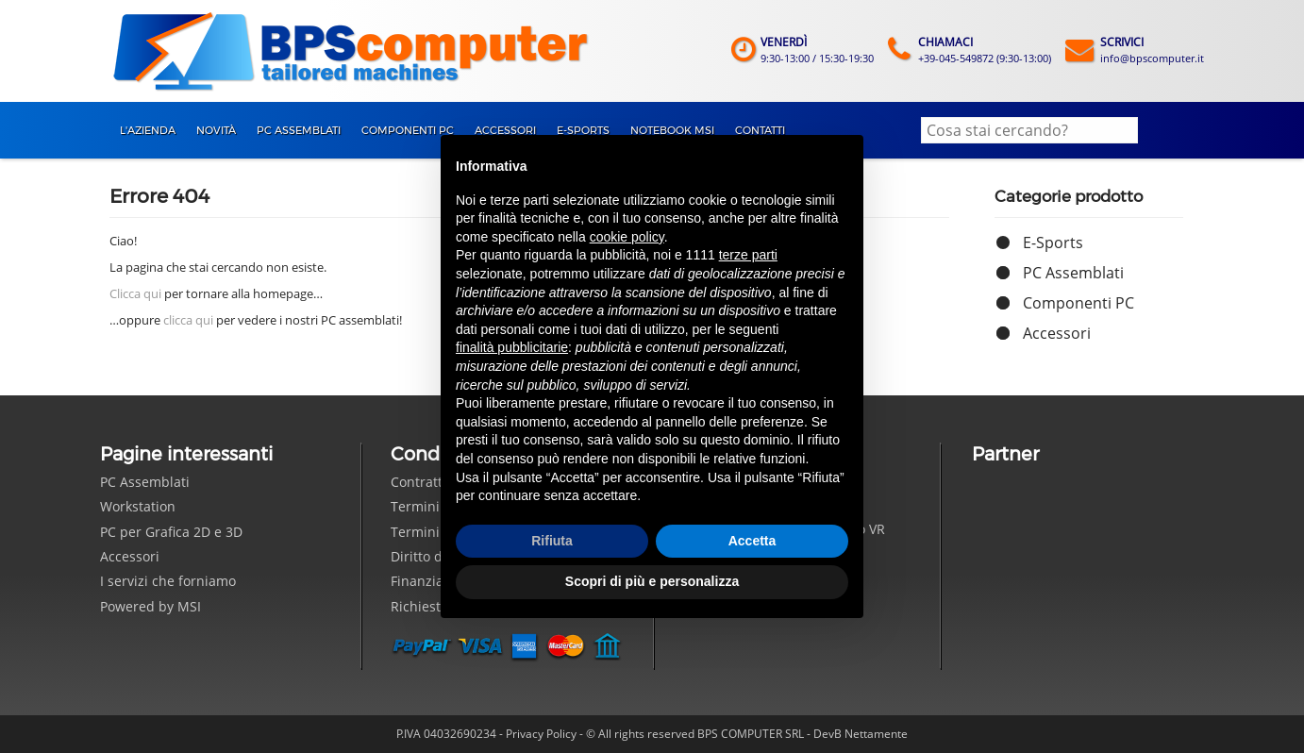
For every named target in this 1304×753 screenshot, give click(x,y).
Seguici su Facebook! (700, 645)
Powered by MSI (150, 606)
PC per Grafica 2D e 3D (171, 532)
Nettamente (876, 734)
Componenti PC (1078, 303)
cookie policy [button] (627, 236)
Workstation (138, 506)
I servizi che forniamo (168, 581)
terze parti (748, 254)
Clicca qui (135, 293)
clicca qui (188, 319)
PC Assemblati (1073, 272)
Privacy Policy (541, 734)
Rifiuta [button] (552, 540)
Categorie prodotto (1069, 196)
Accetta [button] (752, 540)
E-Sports (1053, 242)
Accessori (1057, 333)
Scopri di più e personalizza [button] (652, 581)
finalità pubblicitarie (512, 347)
